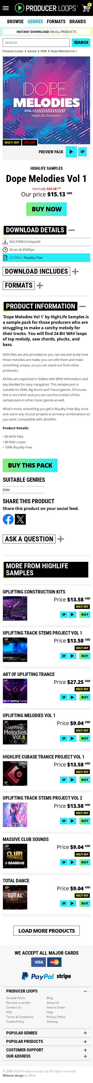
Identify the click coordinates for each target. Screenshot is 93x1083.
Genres (35, 21)
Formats (56, 21)
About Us (53, 1002)
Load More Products (46, 930)
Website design (13, 1075)
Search (81, 42)
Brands (77, 21)
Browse (15, 21)
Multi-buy (12, 142)
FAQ (9, 1012)
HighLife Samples (47, 168)
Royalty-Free (33, 257)
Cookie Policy (15, 1021)
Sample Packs (15, 998)
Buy (84, 614)
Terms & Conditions (19, 1017)
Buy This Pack (30, 465)
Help (50, 1012)
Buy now (47, 209)
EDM (6, 490)
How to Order (56, 1007)
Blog (50, 998)
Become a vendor (18, 1002)
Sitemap (52, 1021)
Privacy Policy (56, 1017)
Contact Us (13, 1007)
